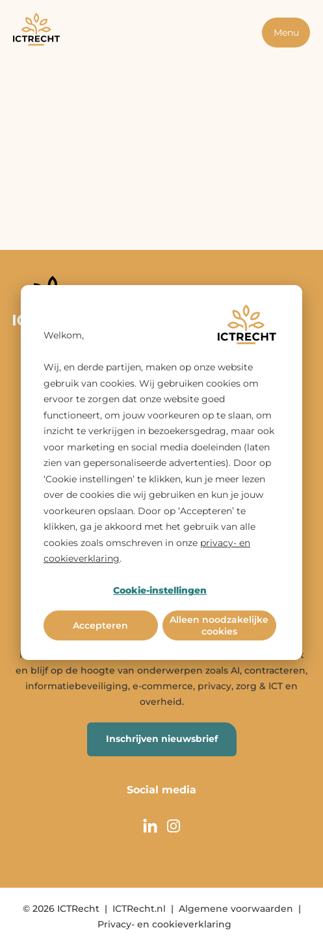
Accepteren (100, 625)
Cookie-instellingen (160, 590)
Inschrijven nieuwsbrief (162, 739)
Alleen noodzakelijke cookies (219, 625)
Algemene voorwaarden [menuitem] (236, 908)
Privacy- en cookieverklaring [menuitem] (164, 924)
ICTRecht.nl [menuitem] (139, 908)
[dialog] (161, 472)
